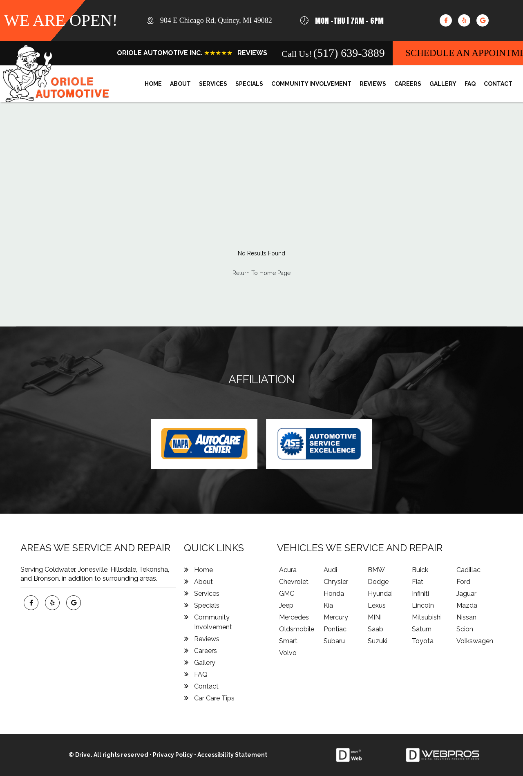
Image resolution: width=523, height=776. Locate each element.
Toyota (423, 641)
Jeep (286, 605)
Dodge (378, 582)
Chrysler (336, 582)
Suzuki (377, 641)
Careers (407, 84)
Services (213, 84)
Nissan (466, 617)
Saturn (421, 629)
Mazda (466, 605)
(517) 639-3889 (349, 53)
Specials (249, 84)
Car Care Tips (214, 698)
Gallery (442, 84)
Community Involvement (311, 84)
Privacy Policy (173, 754)
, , (216, 20)
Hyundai (380, 593)
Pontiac (335, 629)
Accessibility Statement (232, 754)
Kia (328, 605)
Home (153, 84)
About (180, 84)
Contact (498, 84)
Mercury (336, 617)
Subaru (334, 641)
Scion (464, 629)
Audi (330, 570)
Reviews (373, 84)
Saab (375, 629)
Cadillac (468, 570)
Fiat (417, 582)
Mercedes (294, 617)
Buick (420, 570)
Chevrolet (293, 582)
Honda (334, 593)
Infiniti (420, 593)
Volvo (288, 653)
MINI (375, 617)
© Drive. (81, 754)
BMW (376, 570)
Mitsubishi (427, 617)
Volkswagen (474, 641)
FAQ (470, 84)
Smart (288, 641)
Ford (463, 582)
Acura (288, 570)
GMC (286, 593)
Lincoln (423, 605)
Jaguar (466, 593)
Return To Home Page (261, 273)
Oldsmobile (296, 629)
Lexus (377, 605)
